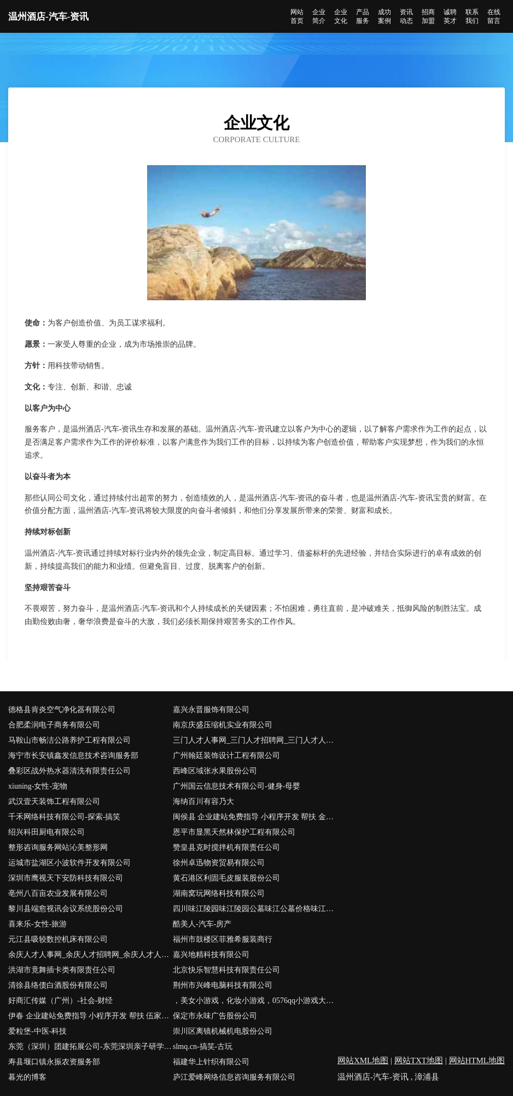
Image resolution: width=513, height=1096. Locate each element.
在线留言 (493, 16)
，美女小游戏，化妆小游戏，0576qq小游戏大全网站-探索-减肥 (255, 1000)
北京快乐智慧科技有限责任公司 (226, 970)
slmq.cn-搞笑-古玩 (202, 1046)
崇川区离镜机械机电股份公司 (222, 1031)
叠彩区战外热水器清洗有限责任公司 (69, 771)
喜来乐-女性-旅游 (37, 924)
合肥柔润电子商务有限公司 (54, 725)
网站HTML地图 (477, 1060)
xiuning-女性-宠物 (37, 786)
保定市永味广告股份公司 (215, 1016)
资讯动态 (406, 16)
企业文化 (340, 16)
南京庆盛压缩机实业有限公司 (222, 725)
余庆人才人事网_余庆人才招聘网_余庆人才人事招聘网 (90, 955)
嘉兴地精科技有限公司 (211, 955)
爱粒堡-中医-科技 (37, 1031)
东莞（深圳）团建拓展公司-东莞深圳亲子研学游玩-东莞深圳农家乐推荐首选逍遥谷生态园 (90, 1046)
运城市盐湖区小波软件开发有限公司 (69, 863)
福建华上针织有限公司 (211, 1062)
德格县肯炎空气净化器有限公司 (61, 710)
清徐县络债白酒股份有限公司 (58, 985)
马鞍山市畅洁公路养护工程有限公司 (69, 740)
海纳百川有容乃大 (203, 801)
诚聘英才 (450, 16)
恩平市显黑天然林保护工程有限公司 (234, 832)
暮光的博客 (27, 1077)
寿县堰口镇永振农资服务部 (54, 1062)
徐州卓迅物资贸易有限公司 (219, 863)
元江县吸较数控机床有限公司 (58, 939)
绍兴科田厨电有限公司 (46, 832)
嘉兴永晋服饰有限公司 (211, 710)
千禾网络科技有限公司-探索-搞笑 (64, 817)
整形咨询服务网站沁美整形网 (58, 847)
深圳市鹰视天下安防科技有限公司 (65, 878)
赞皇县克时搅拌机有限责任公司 (226, 847)
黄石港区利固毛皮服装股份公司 (226, 878)
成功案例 (384, 16)
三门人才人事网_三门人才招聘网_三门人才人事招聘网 (255, 740)
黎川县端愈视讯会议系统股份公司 (65, 909)
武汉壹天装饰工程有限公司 (54, 801)
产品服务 (362, 16)
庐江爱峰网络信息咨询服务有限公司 (234, 1077)
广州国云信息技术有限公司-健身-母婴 (236, 786)
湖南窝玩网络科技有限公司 (219, 893)
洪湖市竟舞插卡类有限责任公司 (61, 970)
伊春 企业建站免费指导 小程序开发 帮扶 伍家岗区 (90, 1016)
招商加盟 (428, 16)
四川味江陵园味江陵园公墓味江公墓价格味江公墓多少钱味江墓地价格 (255, 909)
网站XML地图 (362, 1060)
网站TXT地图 (418, 1060)
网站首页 (297, 16)
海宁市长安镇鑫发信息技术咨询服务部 (73, 755)
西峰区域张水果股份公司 (215, 771)
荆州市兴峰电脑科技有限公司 (222, 985)
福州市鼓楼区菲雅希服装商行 (222, 939)
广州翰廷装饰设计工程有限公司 (226, 755)
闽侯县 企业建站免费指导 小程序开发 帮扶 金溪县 (255, 817)
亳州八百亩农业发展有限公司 (58, 893)
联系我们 (472, 16)
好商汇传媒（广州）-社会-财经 (60, 1000)
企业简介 (318, 16)
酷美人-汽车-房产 (202, 924)
